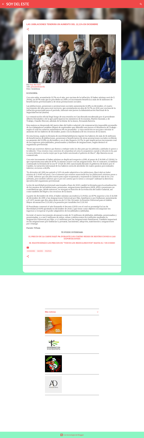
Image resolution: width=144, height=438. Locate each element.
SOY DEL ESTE (17, 4)
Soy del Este (35, 84)
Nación (40, 251)
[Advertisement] (62, 293)
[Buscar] (141, 4)
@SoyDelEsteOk (37, 87)
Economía (31, 251)
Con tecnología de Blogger (72, 435)
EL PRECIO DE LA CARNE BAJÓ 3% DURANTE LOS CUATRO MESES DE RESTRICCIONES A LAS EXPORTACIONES (72, 237)
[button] (27, 29)
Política (48, 251)
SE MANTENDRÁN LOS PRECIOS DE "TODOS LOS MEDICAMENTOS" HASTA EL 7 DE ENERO (72, 243)
